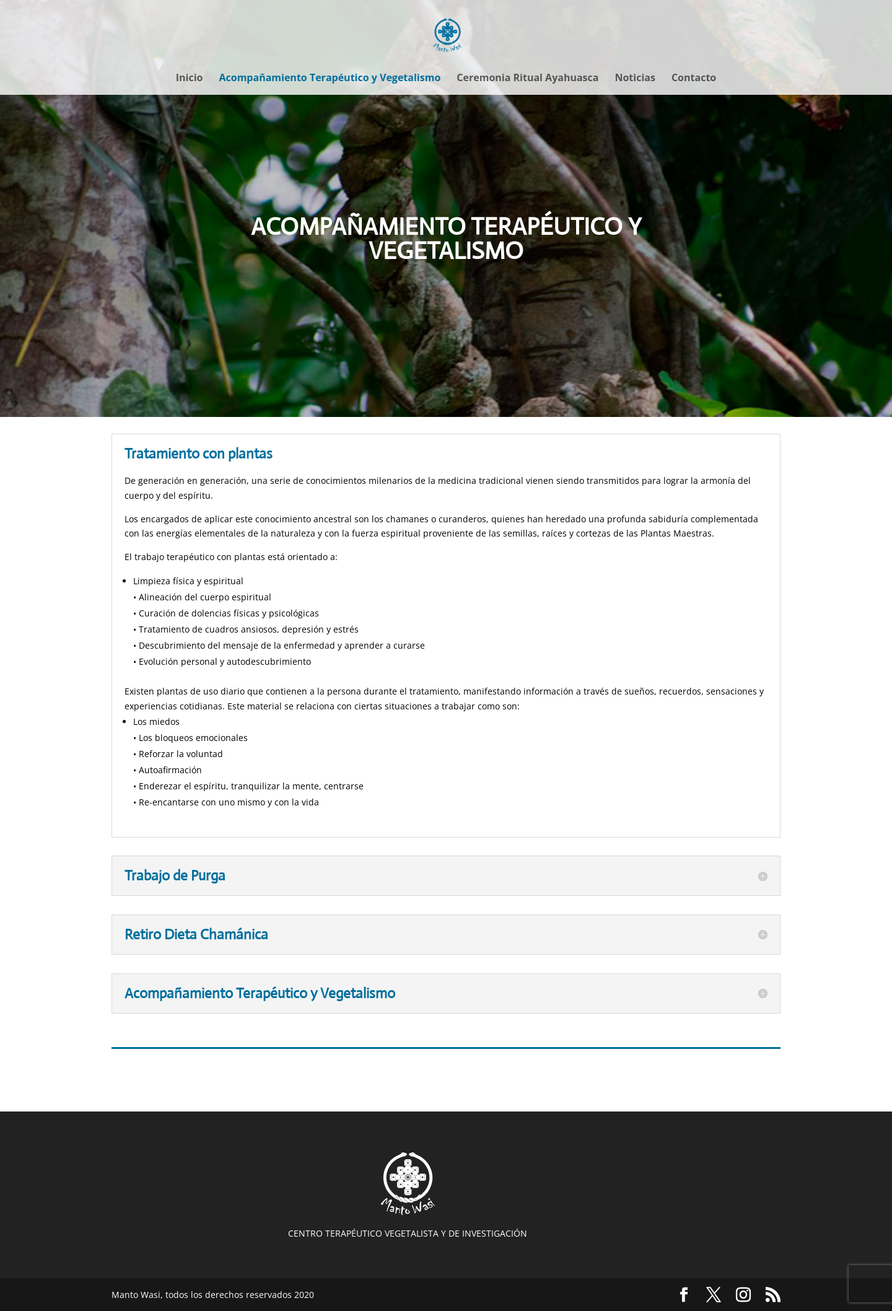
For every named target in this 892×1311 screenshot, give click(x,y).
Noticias (634, 78)
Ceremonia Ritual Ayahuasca (527, 78)
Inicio (189, 78)
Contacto (693, 78)
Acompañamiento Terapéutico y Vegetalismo (329, 78)
